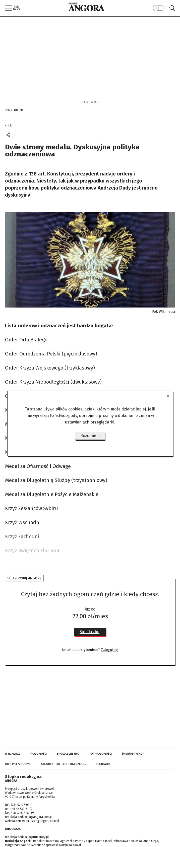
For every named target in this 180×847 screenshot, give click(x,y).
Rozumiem (90, 435)
